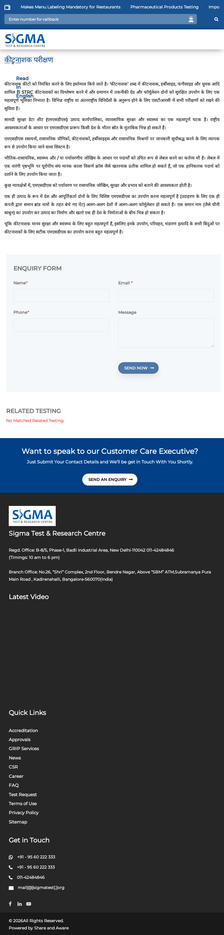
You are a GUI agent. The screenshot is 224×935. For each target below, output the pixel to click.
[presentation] (60, 366)
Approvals (19, 739)
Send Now (141, 368)
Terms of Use (23, 803)
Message (129, 312)
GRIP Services (24, 748)
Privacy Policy (23, 812)
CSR (13, 767)
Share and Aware (51, 928)
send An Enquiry (110, 479)
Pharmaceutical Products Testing (174, 7)
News (15, 758)
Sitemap (18, 822)
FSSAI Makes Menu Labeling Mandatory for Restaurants (74, 7)
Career (16, 776)
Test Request (23, 794)
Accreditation (23, 730)
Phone (24, 312)
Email (127, 283)
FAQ (14, 785)
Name (22, 283)
